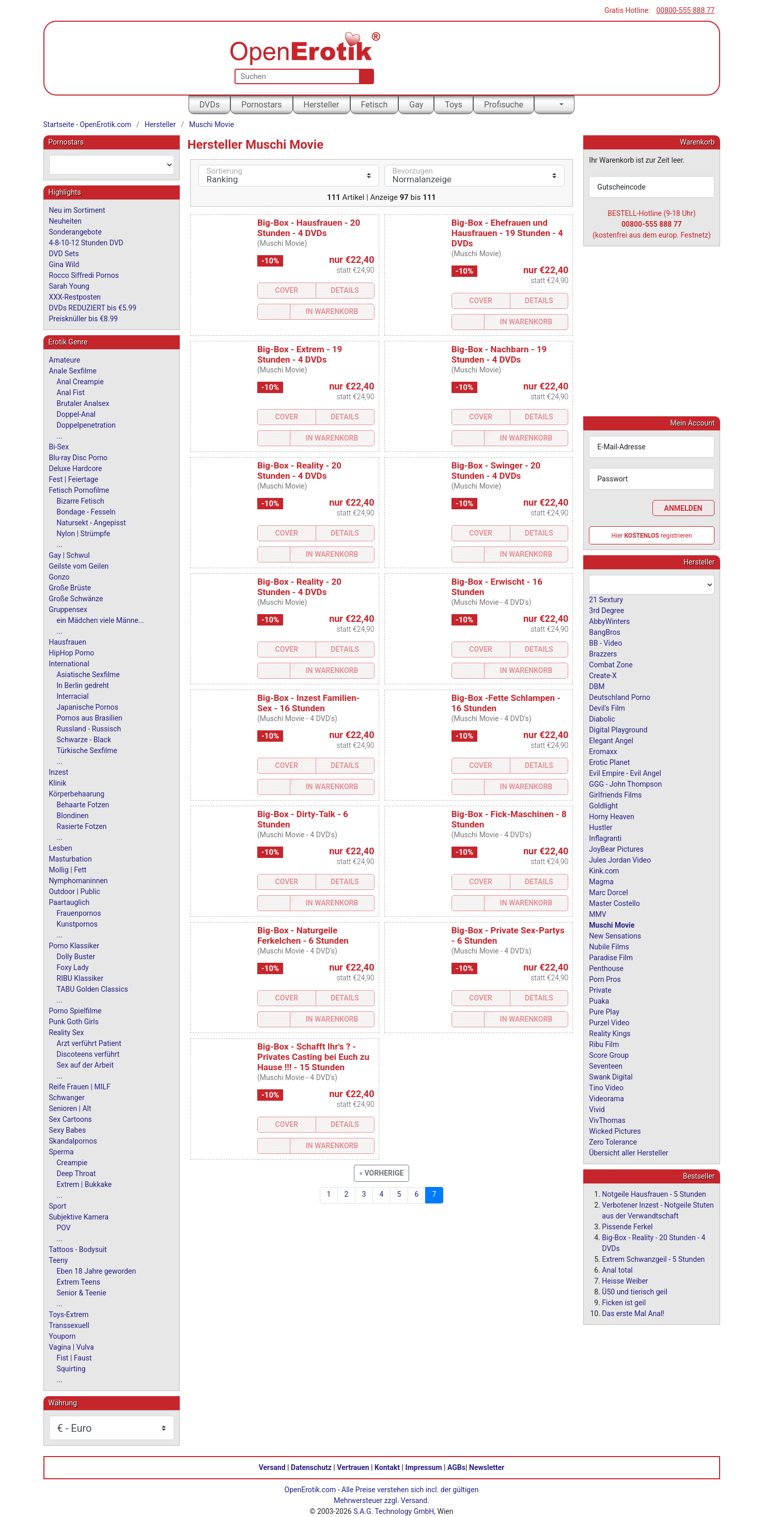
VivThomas (607, 1120)
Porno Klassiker (74, 946)
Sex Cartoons (70, 1119)
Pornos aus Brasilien (89, 718)
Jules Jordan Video (620, 859)
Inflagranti (605, 838)
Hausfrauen (67, 642)
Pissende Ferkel (627, 1226)
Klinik (58, 783)
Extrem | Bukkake (84, 1184)
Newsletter (486, 1467)
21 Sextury (606, 599)
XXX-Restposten (75, 297)
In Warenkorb (332, 311)
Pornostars (261, 105)
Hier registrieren (652, 535)
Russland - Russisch (89, 729)
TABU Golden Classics (92, 989)
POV (64, 1228)
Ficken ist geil (624, 1302)
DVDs (209, 105)
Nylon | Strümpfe (84, 533)
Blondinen (73, 815)
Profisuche (503, 105)
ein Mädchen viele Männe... (100, 620)
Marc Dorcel (608, 892)
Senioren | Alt (70, 1108)
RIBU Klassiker (80, 978)
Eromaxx (603, 751)
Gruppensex (68, 609)
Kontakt (387, 1467)
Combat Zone (610, 664)
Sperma (61, 1152)
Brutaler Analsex (83, 403)
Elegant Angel (611, 740)
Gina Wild (64, 264)
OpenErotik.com (310, 1489)
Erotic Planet (609, 762)
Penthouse (606, 968)
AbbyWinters (609, 621)
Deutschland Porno (619, 697)
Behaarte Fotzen (83, 805)
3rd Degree (606, 610)
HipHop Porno (72, 653)
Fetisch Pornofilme (79, 490)
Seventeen (605, 1065)
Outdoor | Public (74, 891)
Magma (601, 881)
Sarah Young (69, 286)
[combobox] (111, 165)
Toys (453, 105)
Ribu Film (604, 1044)
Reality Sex (66, 1032)
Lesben (60, 848)
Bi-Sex (59, 447)
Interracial (73, 696)
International (69, 664)
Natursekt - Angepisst (91, 523)
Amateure (65, 360)
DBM (596, 686)
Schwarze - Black (84, 740)
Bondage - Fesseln (86, 512)
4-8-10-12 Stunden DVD (86, 243)
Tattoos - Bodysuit (78, 1249)
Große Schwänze (76, 599)
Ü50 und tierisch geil (634, 1291)
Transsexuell (69, 1325)
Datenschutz (311, 1467)
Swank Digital (610, 1076)
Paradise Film (611, 957)
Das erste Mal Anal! (633, 1313)
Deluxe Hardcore (75, 468)
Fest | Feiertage (74, 479)
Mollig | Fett (68, 870)
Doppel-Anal (76, 414)
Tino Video (606, 1087)
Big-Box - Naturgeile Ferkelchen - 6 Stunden (303, 935)
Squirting (71, 1369)
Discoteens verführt (88, 1054)
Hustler (600, 827)
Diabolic (602, 718)
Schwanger (67, 1097)
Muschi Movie (211, 124)
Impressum (424, 1467)
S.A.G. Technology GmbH (393, 1511)
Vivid (596, 1109)
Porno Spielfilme (75, 1011)
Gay (416, 105)
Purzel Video (609, 1022)
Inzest (59, 772)
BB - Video (605, 642)
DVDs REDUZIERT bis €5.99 (93, 308)
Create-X (602, 675)
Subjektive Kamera (79, 1217)
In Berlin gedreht (83, 685)
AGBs (456, 1467)
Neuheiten (65, 221)
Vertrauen (353, 1467)
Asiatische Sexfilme (88, 674)
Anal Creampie (80, 382)
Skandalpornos (73, 1141)
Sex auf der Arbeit (85, 1065)
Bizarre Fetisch (80, 501)
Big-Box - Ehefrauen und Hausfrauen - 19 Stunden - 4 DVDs (507, 232)
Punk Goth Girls (74, 1022)
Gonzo (59, 577)
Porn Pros (604, 979)
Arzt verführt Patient (89, 1043)
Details (345, 290)
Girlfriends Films (615, 794)
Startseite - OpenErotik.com (87, 124)
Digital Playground (618, 729)
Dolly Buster (76, 956)
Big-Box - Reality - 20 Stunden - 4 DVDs (299, 470)
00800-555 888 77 (685, 10)
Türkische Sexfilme (87, 750)
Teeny (58, 1260)
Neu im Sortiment (77, 210)
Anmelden (683, 508)
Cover (287, 290)
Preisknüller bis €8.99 (83, 319)
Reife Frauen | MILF (80, 1087)
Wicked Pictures (615, 1131)
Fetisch (374, 105)
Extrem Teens (78, 1282)
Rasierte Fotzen (82, 826)
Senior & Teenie (81, 1293)
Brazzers (603, 653)
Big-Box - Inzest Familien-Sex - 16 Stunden (308, 703)
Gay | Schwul (69, 555)
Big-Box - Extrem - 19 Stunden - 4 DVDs (299, 354)
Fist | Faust (74, 1358)
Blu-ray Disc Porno (78, 457)
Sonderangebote (75, 232)
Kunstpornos (77, 924)
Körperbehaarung (77, 794)
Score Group (609, 1055)
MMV (597, 914)
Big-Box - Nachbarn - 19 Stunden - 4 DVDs (499, 354)
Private (600, 990)
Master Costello (614, 903)
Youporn (62, 1336)
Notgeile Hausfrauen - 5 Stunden (654, 1194)
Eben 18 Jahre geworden (96, 1271)
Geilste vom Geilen (79, 566)
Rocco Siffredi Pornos (84, 275)
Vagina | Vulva (71, 1347)
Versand (272, 1467)
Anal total (617, 1269)
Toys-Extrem (69, 1314)
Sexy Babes (67, 1130)
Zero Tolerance (613, 1141)
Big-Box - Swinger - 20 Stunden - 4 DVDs (496, 470)
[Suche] (364, 76)
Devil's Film (607, 707)
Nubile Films (609, 946)
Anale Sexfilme (73, 371)
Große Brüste (70, 588)
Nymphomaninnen (78, 881)
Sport (58, 1206)
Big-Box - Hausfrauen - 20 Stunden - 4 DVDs (308, 227)
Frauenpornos (79, 913)
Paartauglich (69, 902)
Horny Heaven (611, 816)
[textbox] (112, 164)
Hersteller (321, 105)
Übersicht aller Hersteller (628, 1152)
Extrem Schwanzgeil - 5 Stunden (653, 1259)
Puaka (599, 1000)
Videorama (606, 1098)
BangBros (604, 632)
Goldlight (603, 805)
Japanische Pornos (88, 707)
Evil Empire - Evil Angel (625, 773)
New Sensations (615, 935)
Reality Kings (609, 1033)
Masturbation (70, 859)
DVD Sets (64, 253)
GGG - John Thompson (625, 783)
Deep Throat (76, 1173)
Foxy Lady (73, 967)
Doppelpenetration (86, 425)
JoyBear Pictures (616, 848)
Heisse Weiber (625, 1280)
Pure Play (604, 1011)
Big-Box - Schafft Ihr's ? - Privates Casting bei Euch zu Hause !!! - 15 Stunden (313, 1056)
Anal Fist (71, 392)
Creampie (72, 1163)
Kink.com (604, 870)
